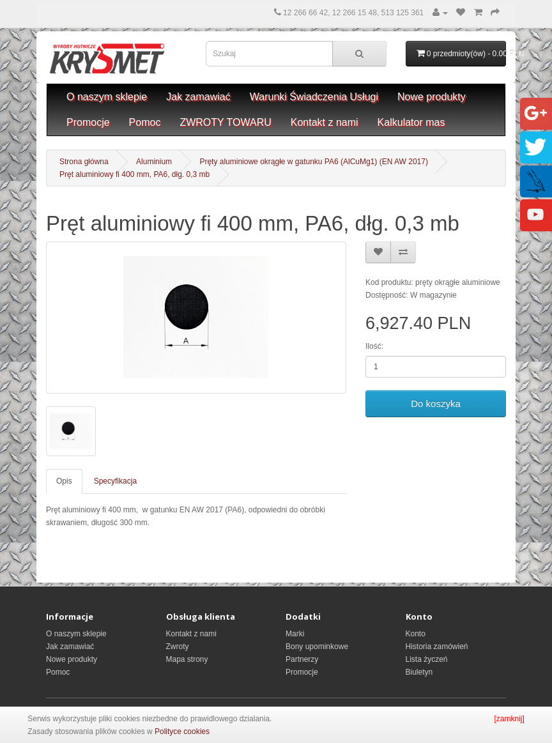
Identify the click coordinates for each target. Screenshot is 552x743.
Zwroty (177, 646)
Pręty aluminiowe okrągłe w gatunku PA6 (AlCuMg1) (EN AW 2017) (313, 161)
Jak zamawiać (198, 96)
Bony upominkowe (317, 646)
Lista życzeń (427, 659)
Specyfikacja (115, 481)
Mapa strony (187, 659)
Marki (295, 633)
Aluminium (154, 161)
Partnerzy (302, 659)
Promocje (88, 122)
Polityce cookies (182, 731)
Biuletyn (419, 672)
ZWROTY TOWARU (225, 122)
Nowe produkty (431, 96)
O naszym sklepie (106, 96)
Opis (64, 481)
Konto (415, 633)
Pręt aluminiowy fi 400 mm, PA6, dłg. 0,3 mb (134, 174)
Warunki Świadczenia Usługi (314, 96)
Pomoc (145, 122)
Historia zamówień (437, 646)
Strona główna (84, 161)
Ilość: (374, 346)
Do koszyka (436, 403)
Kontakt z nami (324, 122)
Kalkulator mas (411, 122)
